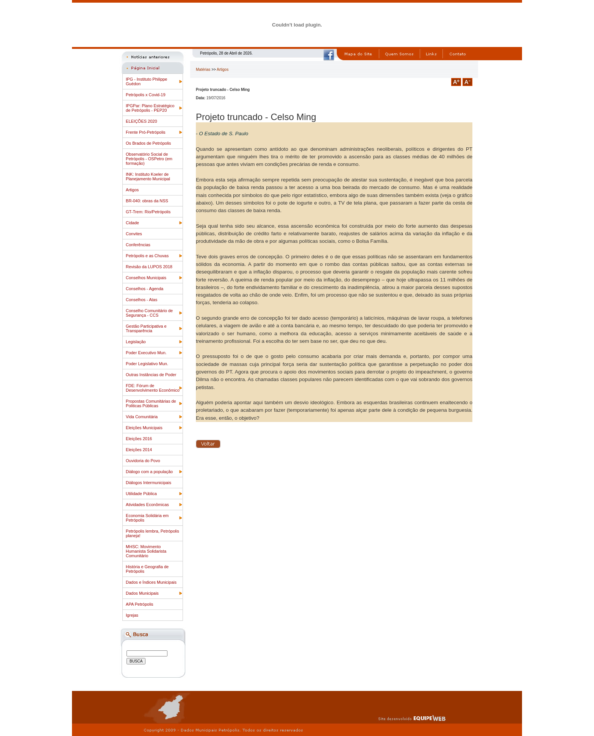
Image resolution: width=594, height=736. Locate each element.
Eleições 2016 (139, 438)
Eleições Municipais (144, 427)
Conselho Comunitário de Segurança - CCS (149, 312)
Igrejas (132, 615)
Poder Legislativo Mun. (147, 363)
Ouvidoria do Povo (143, 460)
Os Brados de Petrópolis (148, 143)
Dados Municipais (142, 593)
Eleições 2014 (139, 449)
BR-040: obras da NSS (147, 200)
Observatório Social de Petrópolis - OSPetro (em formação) (149, 159)
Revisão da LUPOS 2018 (149, 266)
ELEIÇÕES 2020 (141, 121)
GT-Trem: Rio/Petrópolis (148, 211)
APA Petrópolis (139, 604)
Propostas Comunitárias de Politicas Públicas (151, 403)
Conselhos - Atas (141, 299)
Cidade (132, 222)
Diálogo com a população (149, 471)
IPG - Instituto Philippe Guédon (146, 81)
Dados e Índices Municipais (151, 582)
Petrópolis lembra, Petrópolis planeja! (152, 533)
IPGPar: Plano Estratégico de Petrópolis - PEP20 (150, 108)
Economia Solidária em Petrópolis (147, 517)
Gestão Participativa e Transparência (146, 328)
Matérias (203, 69)
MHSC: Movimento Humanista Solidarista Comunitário (146, 551)
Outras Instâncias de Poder (151, 374)
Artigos (132, 190)
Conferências (138, 244)
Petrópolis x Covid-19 (146, 94)
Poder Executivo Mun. (146, 352)
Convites (134, 233)
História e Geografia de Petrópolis (147, 568)
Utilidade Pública (141, 493)
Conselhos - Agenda (144, 288)
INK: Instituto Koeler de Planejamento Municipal (148, 176)
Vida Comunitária (142, 416)
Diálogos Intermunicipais (148, 482)
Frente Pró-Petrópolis (146, 132)
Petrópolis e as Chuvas (147, 255)
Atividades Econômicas (147, 504)
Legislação (136, 341)
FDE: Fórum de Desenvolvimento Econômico (153, 387)
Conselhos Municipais (146, 277)
